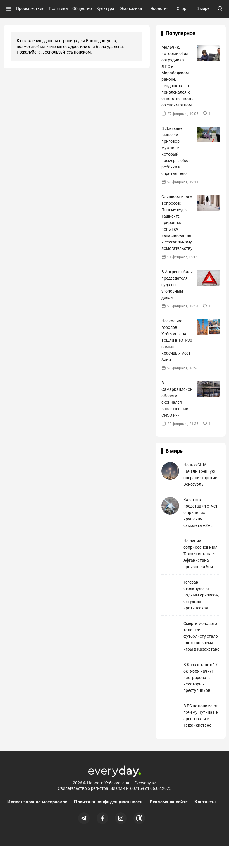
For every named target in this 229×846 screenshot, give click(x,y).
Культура (105, 8)
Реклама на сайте (169, 801)
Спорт (182, 8)
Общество (82, 8)
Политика (58, 8)
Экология (159, 8)
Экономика (131, 8)
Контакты (205, 801)
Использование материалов (37, 801)
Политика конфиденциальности (108, 801)
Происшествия (30, 8)
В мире (202, 8)
